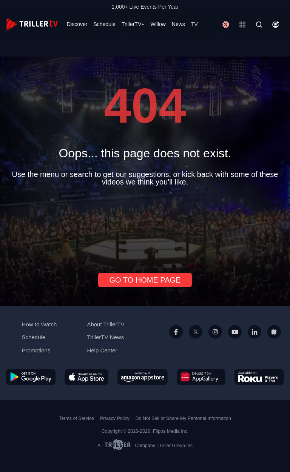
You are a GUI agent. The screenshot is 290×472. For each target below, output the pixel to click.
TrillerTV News (105, 337)
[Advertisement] (145, 226)
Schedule (104, 24)
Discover (77, 24)
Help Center (102, 350)
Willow (157, 24)
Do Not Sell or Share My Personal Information (183, 418)
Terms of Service (76, 418)
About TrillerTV (105, 324)
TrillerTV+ (133, 24)
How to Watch (39, 324)
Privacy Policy (115, 418)
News (178, 24)
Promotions (36, 350)
